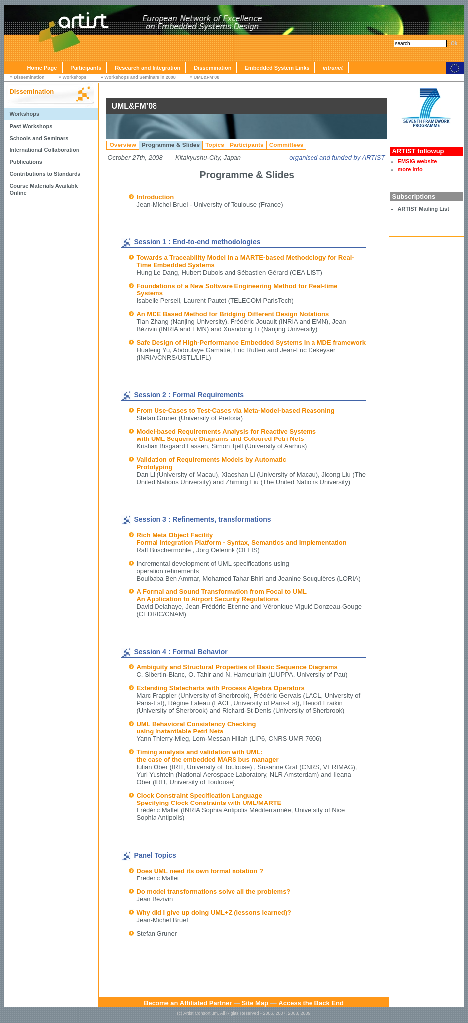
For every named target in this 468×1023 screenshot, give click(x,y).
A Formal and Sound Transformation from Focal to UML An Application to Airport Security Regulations (221, 595)
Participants (85, 68)
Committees (286, 145)
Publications (25, 162)
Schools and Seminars (38, 138)
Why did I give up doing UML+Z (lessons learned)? (213, 912)
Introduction (155, 197)
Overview (122, 145)
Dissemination (212, 68)
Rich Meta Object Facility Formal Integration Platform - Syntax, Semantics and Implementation (241, 538)
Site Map (255, 1003)
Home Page (42, 68)
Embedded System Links (277, 68)
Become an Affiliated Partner (188, 1003)
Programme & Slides (171, 145)
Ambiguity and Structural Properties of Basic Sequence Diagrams (236, 667)
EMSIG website (417, 161)
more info (410, 169)
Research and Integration (147, 68)
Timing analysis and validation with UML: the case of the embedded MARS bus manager (207, 755)
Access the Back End (311, 1003)
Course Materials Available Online (43, 189)
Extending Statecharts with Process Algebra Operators (220, 688)
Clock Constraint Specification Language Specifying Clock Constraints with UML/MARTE (208, 799)
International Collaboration (44, 150)
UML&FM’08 (207, 77)
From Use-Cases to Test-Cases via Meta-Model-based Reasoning (235, 410)
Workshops (74, 77)
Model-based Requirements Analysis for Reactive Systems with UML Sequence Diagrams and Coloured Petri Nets (225, 435)
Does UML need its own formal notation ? (199, 871)
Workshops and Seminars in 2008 (139, 77)
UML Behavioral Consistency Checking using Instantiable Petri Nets (196, 727)
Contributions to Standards (44, 174)
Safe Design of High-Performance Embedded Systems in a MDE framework (251, 342)
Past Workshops (30, 126)
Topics (214, 145)
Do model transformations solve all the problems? (213, 891)
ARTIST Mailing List (423, 209)
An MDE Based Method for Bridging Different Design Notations (232, 314)
